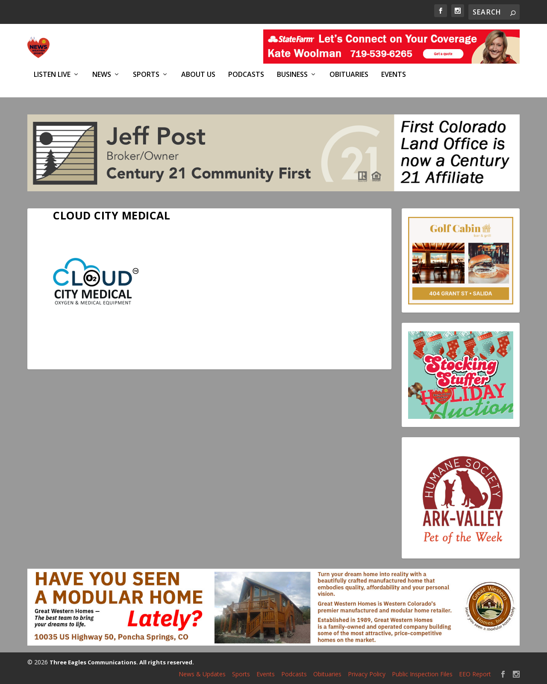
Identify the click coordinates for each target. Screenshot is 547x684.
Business (292, 74)
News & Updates (202, 674)
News (101, 74)
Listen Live (52, 74)
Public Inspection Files (422, 674)
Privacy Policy (366, 674)
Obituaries (348, 74)
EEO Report (475, 674)
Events (393, 74)
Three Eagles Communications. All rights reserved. (122, 662)
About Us (198, 74)
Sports (146, 74)
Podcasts (246, 74)
